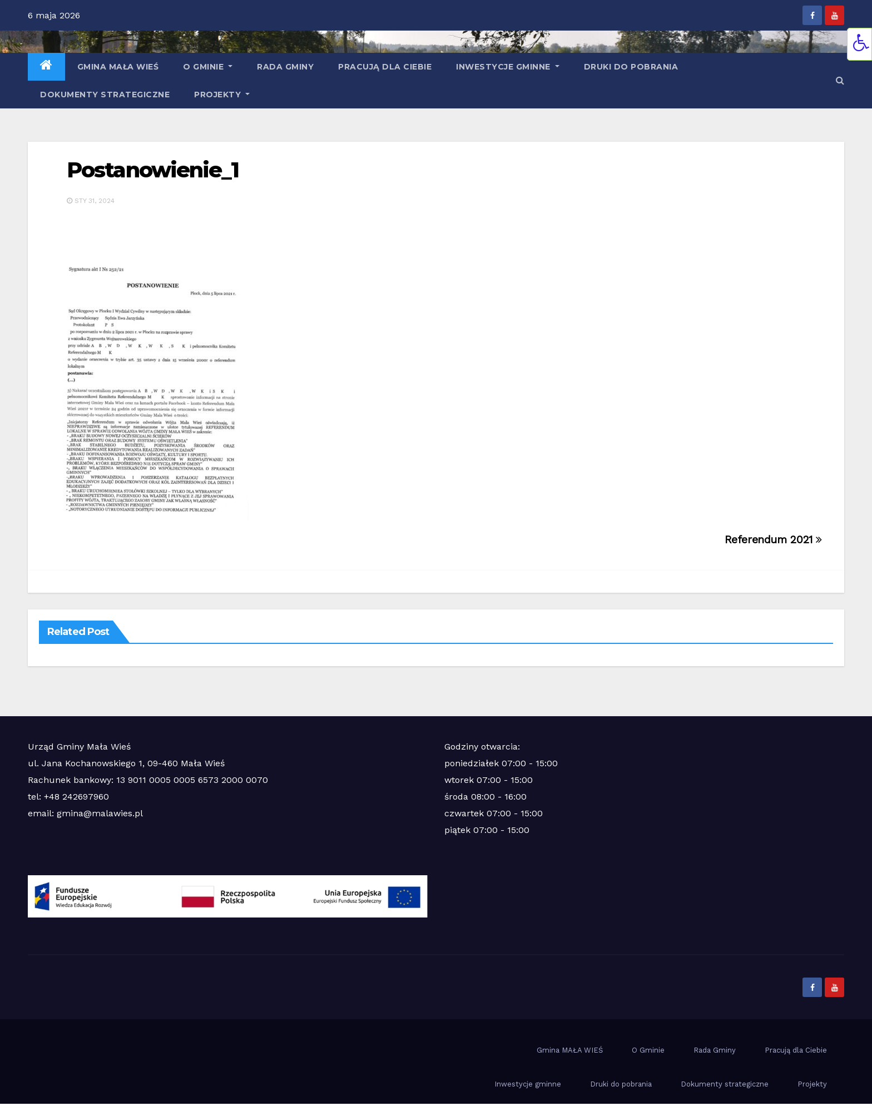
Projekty (222, 95)
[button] (840, 80)
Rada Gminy (285, 67)
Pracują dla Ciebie (385, 67)
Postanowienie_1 (153, 170)
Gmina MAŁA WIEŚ (118, 67)
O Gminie (207, 67)
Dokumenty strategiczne (105, 95)
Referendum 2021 (773, 539)
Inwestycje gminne (507, 67)
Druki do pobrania (631, 67)
